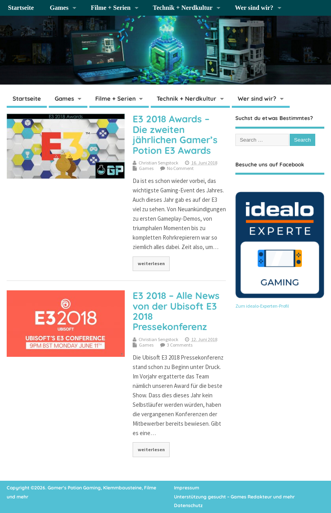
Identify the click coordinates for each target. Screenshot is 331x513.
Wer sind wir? (254, 7)
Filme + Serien (111, 7)
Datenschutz (188, 505)
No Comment (180, 168)
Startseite (21, 7)
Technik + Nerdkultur (183, 7)
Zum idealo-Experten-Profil (262, 306)
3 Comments (179, 345)
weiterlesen (151, 263)
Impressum (186, 488)
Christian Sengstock (158, 163)
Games (59, 7)
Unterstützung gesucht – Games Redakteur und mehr (234, 497)
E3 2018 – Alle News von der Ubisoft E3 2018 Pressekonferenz (176, 311)
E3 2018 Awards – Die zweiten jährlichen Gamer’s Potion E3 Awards (175, 134)
